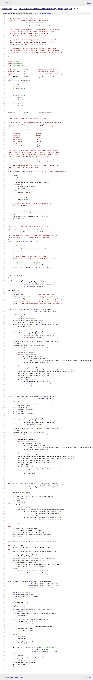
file (39, 13)
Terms (21, 677)
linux (15, 9)
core (66, 9)
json (89, 677)
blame (49, 13)
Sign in (89, 3)
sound (60, 9)
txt (85, 677)
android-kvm (7, 9)
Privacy (16, 677)
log (44, 13)
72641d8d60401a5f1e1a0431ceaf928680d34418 (37, 9)
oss (70, 9)
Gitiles (11, 677)
